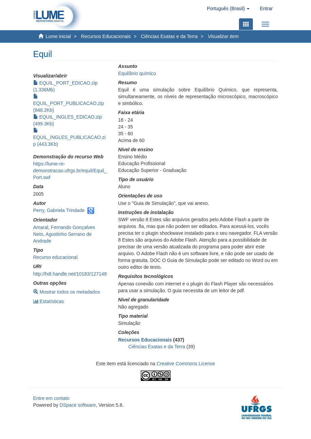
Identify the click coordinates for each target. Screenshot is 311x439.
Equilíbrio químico (137, 73)
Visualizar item (223, 36)
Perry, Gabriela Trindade (59, 210)
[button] (228, 8)
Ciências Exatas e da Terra (169, 36)
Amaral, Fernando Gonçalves (64, 227)
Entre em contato (51, 398)
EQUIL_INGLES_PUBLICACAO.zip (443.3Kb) (69, 137)
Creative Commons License (186, 363)
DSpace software (77, 405)
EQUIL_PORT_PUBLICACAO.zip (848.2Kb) (68, 103)
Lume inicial (58, 36)
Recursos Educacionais (106, 36)
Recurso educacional (55, 257)
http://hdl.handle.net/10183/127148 (70, 274)
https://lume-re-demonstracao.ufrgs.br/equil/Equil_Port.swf (70, 170)
